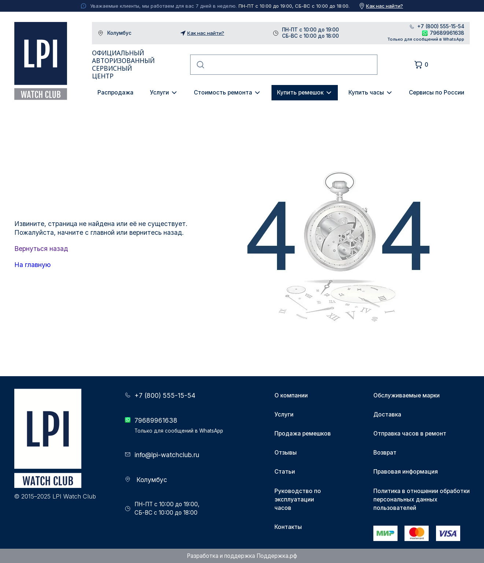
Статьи (284, 471)
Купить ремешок (300, 92)
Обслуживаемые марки (406, 395)
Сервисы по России (436, 92)
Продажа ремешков (302, 433)
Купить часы (366, 92)
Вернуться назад (41, 248)
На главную (32, 264)
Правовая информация (405, 471)
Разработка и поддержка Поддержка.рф (242, 555)
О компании (291, 395)
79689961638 (447, 33)
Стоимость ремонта (223, 92)
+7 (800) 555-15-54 (440, 26)
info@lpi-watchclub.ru (166, 455)
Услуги (159, 92)
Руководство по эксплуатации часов (297, 499)
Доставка (387, 414)
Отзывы (285, 452)
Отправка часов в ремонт (409, 433)
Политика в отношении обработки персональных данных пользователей (421, 499)
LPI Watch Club (40, 61)
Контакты (288, 526)
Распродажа (115, 92)
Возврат (384, 452)
